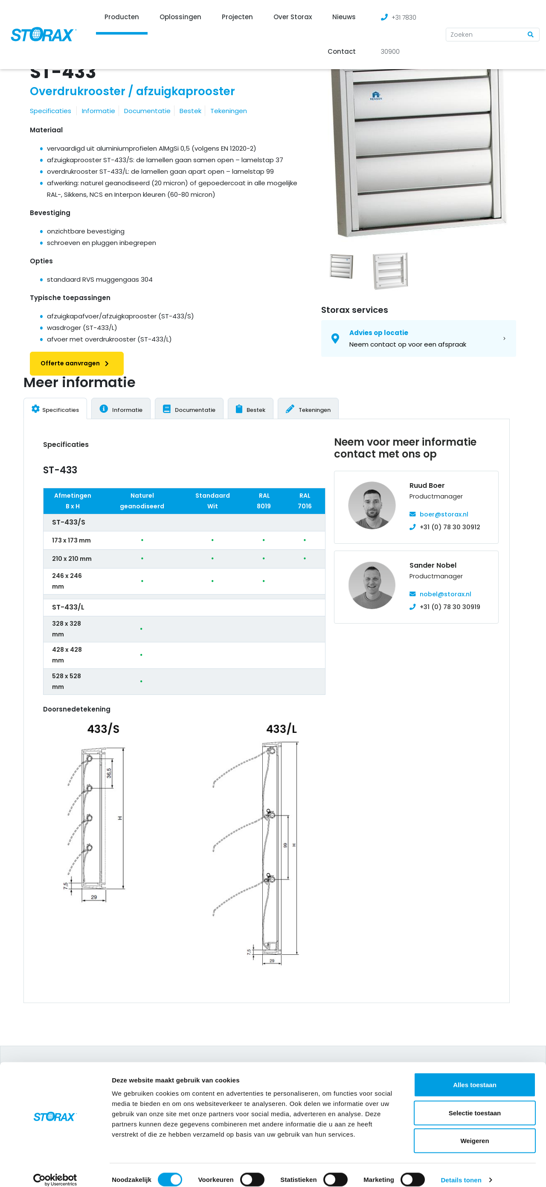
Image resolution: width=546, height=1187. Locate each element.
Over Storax (292, 16)
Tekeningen (228, 110)
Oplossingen (180, 16)
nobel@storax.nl (445, 594)
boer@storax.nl (444, 514)
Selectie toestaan (475, 1103)
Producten (122, 16)
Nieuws (344, 16)
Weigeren (474, 1131)
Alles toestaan (475, 1075)
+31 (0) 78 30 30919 (450, 607)
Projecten (237, 16)
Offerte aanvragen (77, 363)
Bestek (190, 110)
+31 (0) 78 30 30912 (450, 527)
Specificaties (50, 110)
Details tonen (461, 1170)
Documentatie (147, 110)
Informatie (98, 110)
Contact (342, 51)
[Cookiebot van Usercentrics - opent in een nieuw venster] (55, 1170)
